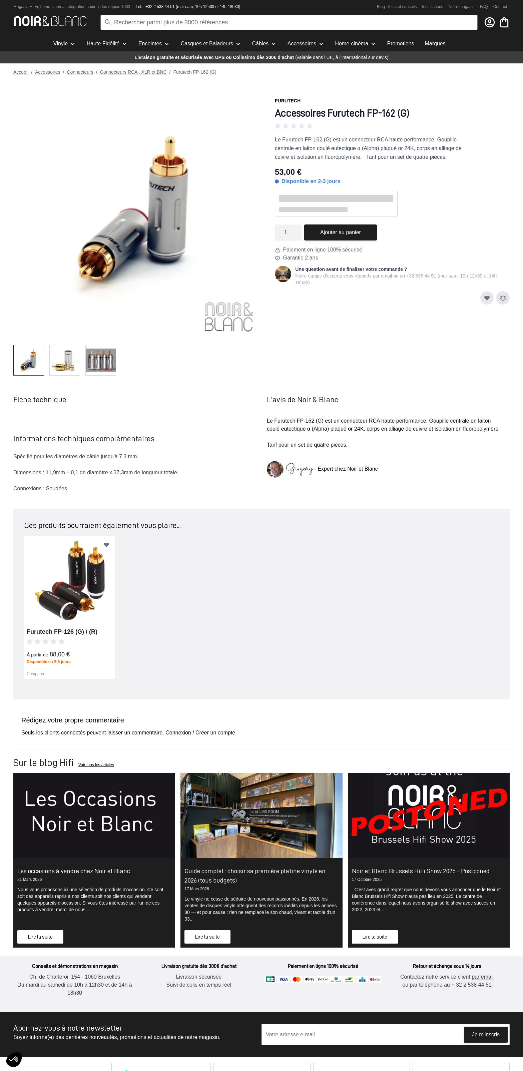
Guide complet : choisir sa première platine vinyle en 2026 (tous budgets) (255, 876)
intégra (73, 6)
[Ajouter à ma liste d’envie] (487, 298)
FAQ (484, 6)
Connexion (178, 732)
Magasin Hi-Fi (25, 6)
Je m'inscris (486, 1034)
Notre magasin (462, 6)
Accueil (20, 72)
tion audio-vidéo (93, 6)
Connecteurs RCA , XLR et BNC (133, 72)
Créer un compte (215, 732)
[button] (392, 126)
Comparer (35, 673)
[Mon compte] (489, 22)
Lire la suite (40, 937)
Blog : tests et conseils (397, 6)
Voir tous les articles (96, 764)
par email (483, 977)
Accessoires (47, 72)
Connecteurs (80, 72)
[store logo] (50, 21)
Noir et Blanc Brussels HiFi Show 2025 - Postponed (421, 871)
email (386, 276)
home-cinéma (52, 6)
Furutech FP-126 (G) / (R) (62, 631)
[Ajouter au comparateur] (503, 298)
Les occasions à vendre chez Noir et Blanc (73, 871)
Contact (500, 6)
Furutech (288, 100)
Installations (432, 6)
